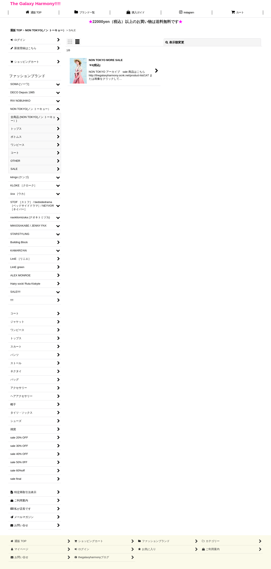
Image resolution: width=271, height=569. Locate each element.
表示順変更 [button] (174, 42)
